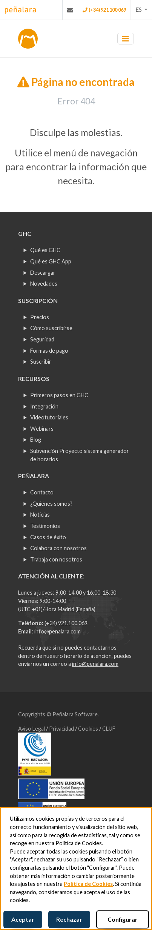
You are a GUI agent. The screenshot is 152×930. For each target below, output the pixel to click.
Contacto (42, 492)
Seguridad (42, 339)
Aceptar (22, 919)
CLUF (108, 728)
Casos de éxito (48, 537)
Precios (39, 317)
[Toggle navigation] (125, 38)
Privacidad (62, 728)
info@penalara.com (57, 631)
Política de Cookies (88, 884)
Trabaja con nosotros (56, 559)
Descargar (42, 272)
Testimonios (45, 526)
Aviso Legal (32, 728)
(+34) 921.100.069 (66, 623)
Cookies (88, 728)
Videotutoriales (49, 417)
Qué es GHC (45, 250)
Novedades (43, 283)
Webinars (42, 428)
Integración (44, 406)
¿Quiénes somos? (51, 503)
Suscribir (40, 361)
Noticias (40, 514)
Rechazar (69, 919)
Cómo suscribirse (51, 328)
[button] (141, 9)
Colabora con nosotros (58, 548)
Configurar (122, 919)
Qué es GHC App (50, 261)
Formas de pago (49, 350)
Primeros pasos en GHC (59, 395)
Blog (35, 439)
